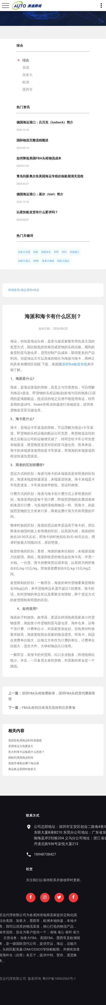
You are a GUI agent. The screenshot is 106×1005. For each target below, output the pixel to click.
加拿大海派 (48, 260)
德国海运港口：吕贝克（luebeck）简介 (45, 122)
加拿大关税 (24, 252)
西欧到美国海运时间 (20, 757)
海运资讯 (26, 289)
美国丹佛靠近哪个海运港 (23, 763)
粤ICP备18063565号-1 (33, 979)
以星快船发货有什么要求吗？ (37, 212)
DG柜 (36, 260)
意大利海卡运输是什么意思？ (26, 751)
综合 (25, 60)
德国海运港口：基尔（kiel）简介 (40, 194)
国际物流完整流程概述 (32, 140)
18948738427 (71, 854)
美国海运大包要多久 (20, 746)
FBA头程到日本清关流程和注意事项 (48, 708)
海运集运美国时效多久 (22, 769)
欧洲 (25, 82)
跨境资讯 (14, 289)
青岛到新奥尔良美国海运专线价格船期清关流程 (50, 176)
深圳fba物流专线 (74, 364)
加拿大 (27, 75)
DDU (64, 252)
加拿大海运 (63, 260)
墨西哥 (27, 89)
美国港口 (74, 252)
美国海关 (46, 252)
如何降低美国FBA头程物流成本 (39, 158)
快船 (35, 252)
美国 (25, 68)
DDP (56, 252)
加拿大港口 (24, 260)
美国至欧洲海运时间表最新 (25, 740)
